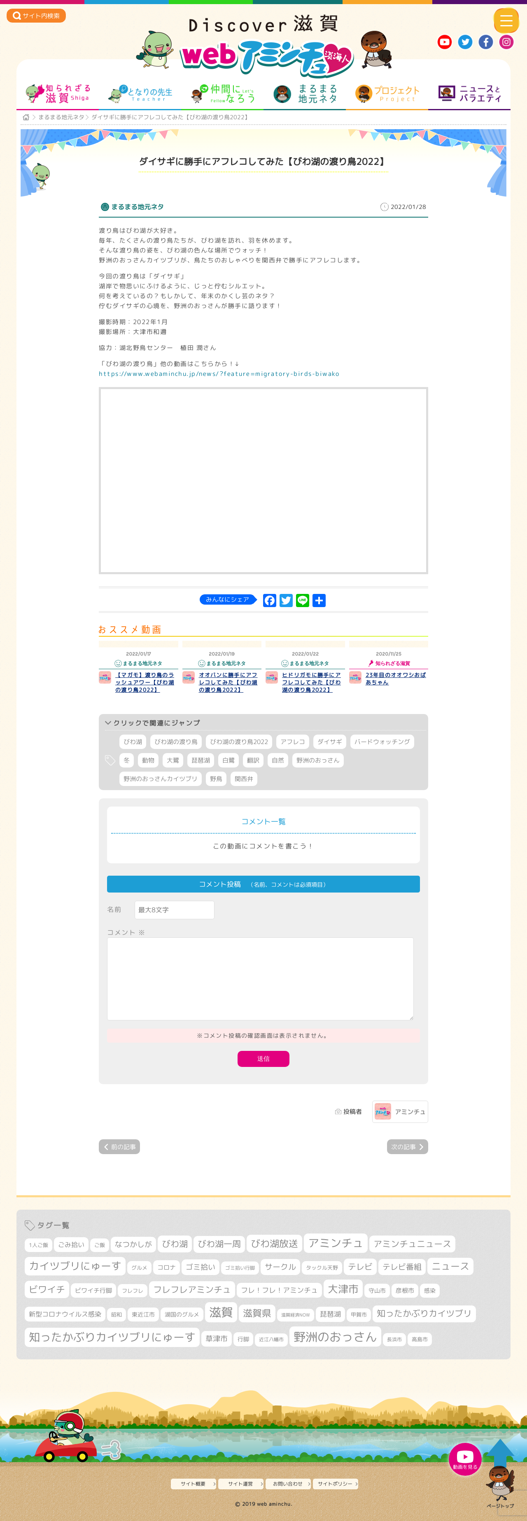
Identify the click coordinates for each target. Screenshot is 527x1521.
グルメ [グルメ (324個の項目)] (139, 1267)
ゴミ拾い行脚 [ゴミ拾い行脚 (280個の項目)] (240, 1267)
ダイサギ (329, 741)
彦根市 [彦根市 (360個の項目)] (405, 1290)
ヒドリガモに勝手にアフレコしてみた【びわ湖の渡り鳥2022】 (311, 682)
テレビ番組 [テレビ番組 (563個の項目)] (402, 1266)
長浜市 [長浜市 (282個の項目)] (394, 1339)
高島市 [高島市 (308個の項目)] (420, 1339)
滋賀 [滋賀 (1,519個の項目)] (221, 1312)
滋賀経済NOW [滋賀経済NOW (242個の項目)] (295, 1315)
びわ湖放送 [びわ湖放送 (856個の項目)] (274, 1243)
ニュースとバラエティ (469, 93)
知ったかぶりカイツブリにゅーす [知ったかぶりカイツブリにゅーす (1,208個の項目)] (112, 1337)
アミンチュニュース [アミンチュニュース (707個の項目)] (412, 1244)
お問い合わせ (288, 1483)
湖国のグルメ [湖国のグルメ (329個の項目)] (182, 1314)
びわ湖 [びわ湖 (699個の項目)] (175, 1244)
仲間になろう (222, 93)
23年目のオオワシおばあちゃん (396, 678)
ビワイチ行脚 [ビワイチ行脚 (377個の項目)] (93, 1290)
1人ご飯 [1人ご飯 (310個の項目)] (38, 1245)
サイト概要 (193, 1483)
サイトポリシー (335, 1483)
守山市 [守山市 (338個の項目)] (377, 1290)
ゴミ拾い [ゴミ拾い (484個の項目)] (200, 1267)
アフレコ (292, 741)
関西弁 (244, 778)
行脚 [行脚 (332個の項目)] (243, 1339)
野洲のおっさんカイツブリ (161, 778)
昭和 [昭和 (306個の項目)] (116, 1314)
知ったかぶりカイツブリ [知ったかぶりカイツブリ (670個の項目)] (424, 1313)
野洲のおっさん (318, 760)
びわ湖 (133, 741)
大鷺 (173, 760)
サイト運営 (240, 1483)
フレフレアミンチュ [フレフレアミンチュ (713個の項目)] (192, 1289)
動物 (148, 760)
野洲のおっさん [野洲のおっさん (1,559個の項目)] (335, 1336)
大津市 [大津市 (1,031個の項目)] (343, 1289)
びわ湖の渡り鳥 (176, 741)
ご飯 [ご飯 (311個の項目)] (99, 1245)
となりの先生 (140, 93)
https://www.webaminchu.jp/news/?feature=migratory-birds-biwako (219, 373)
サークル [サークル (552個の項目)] (280, 1266)
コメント (126, 932)
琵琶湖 (200, 760)
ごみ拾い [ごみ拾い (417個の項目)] (71, 1244)
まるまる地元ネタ (305, 93)
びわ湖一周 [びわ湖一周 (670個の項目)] (219, 1244)
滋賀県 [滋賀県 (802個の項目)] (257, 1313)
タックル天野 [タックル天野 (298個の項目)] (322, 1267)
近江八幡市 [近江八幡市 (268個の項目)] (271, 1339)
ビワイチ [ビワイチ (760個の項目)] (47, 1289)
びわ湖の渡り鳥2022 (239, 741)
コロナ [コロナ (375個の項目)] (166, 1267)
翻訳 (253, 760)
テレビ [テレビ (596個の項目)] (360, 1266)
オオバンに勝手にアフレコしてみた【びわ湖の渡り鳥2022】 (228, 682)
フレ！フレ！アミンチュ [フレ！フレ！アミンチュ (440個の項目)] (279, 1290)
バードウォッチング (382, 741)
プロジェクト (387, 93)
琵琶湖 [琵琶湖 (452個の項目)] (330, 1314)
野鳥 (216, 778)
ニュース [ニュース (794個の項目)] (450, 1266)
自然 (278, 760)
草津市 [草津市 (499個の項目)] (216, 1338)
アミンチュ (410, 1112)
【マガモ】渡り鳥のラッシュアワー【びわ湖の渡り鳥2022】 (144, 682)
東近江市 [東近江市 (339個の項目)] (143, 1314)
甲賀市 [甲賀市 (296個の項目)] (359, 1314)
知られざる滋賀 (58, 93)
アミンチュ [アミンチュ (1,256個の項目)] (336, 1243)
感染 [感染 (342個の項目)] (430, 1291)
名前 (114, 909)
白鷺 (228, 760)
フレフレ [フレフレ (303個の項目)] (132, 1290)
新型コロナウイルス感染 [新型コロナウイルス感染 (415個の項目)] (65, 1314)
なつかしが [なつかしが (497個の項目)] (133, 1244)
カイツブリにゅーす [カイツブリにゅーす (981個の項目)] (75, 1266)
